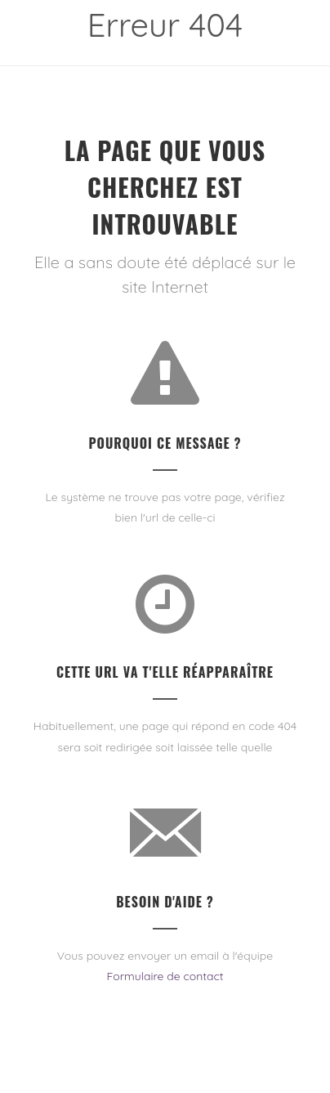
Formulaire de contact (164, 976)
